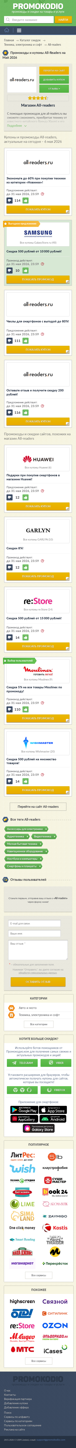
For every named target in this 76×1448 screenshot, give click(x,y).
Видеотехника (42, 836)
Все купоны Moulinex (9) (38, 679)
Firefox (56, 1090)
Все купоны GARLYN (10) (38, 539)
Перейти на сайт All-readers (38, 806)
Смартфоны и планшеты (21, 866)
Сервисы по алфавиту (17, 1416)
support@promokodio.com (50, 1439)
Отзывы (54, 88)
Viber (55, 1062)
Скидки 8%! (14, 548)
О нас (7, 1390)
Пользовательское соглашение (22, 1425)
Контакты (10, 1394)
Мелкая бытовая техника (22, 843)
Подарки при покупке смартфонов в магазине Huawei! (33, 477)
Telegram (22, 1062)
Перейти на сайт (54, 70)
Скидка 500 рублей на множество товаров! (31, 761)
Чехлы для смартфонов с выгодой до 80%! (37, 321)
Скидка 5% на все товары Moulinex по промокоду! (34, 689)
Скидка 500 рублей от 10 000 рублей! (34, 251)
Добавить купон (54, 79)
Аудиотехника (15, 836)
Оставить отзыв (38, 981)
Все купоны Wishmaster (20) (38, 751)
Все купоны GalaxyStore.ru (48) (38, 242)
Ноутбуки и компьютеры (22, 858)
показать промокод (38, 279)
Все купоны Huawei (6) (38, 467)
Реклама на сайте (14, 1429)
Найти (63, 19)
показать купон (38, 209)
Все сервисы (38, 1275)
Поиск (8, 1412)
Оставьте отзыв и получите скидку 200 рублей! (35, 392)
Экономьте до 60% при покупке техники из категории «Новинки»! (36, 180)
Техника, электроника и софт (39, 1015)
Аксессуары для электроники (25, 829)
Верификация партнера (18, 1399)
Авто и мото (28, 1008)
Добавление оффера (16, 1407)
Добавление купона (16, 1403)
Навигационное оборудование (25, 851)
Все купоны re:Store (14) (38, 609)
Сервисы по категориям (18, 1421)
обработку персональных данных (38, 972)
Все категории (38, 1024)
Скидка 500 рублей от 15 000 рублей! (34, 618)
